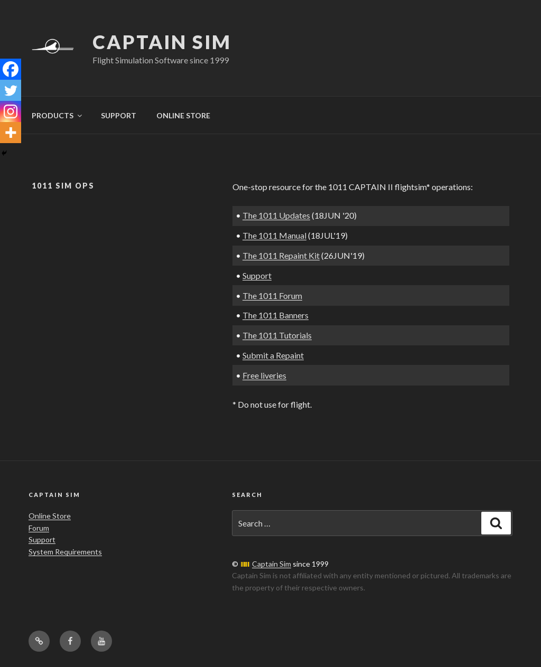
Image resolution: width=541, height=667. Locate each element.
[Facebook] (10, 69)
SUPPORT (118, 115)
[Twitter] (10, 90)
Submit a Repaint (273, 355)
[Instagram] (10, 111)
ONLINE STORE (183, 115)
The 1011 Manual (274, 235)
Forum (39, 527)
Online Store (50, 515)
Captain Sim (161, 41)
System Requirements (65, 551)
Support (257, 275)
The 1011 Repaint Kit (281, 255)
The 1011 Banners (275, 315)
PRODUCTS (57, 115)
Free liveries (264, 375)
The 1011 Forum (272, 295)
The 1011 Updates (276, 215)
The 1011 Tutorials (277, 335)
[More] (10, 132)
